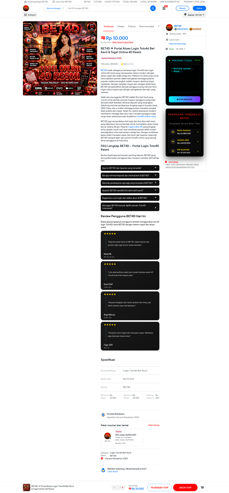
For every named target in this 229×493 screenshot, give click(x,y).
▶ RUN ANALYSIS (184, 99)
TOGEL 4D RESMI (148, 1)
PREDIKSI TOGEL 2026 (194, 1)
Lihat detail (112, 471)
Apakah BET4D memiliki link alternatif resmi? (129, 190)
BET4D (87, 1)
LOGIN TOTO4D (112, 1)
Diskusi (132, 26)
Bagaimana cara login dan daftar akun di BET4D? (129, 197)
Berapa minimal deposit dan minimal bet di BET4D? (129, 175)
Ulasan (120, 26)
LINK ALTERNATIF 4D (170, 1)
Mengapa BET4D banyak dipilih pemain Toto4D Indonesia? (129, 207)
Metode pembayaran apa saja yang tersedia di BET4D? (129, 182)
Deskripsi (109, 26)
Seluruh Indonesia (177, 43)
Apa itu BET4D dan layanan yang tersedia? (129, 167)
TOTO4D (98, 1)
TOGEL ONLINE (130, 1)
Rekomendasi (146, 26)
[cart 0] (164, 8)
